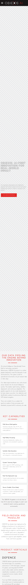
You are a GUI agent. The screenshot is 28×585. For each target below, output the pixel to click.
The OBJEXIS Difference (9, 195)
